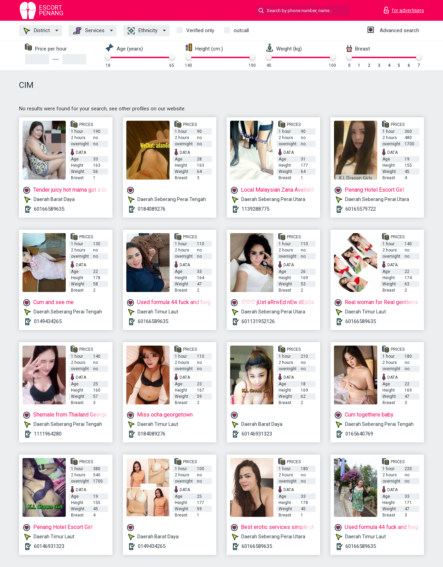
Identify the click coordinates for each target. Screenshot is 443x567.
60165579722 (360, 209)
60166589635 (49, 209)
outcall (241, 30)
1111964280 (48, 434)
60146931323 (257, 434)
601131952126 (258, 321)
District (37, 30)
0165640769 (359, 434)
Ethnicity (142, 30)
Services (89, 30)
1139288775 (255, 209)
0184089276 (151, 209)
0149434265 (48, 321)
